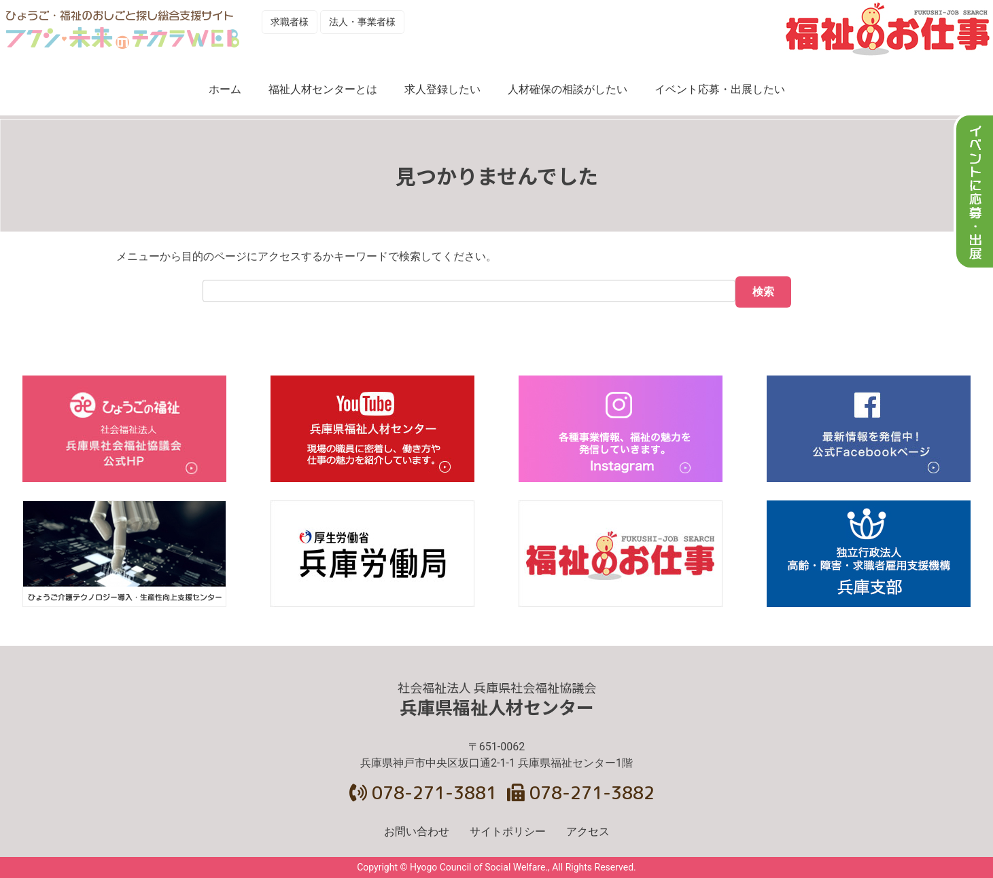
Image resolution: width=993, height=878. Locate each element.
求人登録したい (442, 89)
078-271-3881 (423, 792)
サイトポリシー (508, 831)
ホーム (225, 89)
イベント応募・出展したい (720, 89)
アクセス (588, 831)
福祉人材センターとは (322, 89)
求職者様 (290, 21)
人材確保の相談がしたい (567, 89)
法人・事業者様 (362, 21)
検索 (763, 291)
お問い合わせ (416, 831)
